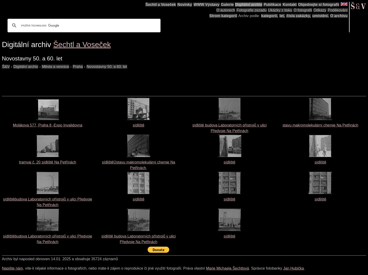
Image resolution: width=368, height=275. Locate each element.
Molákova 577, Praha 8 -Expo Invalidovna (47, 125)
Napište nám (12, 268)
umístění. (320, 16)
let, (282, 16)
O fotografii (303, 10)
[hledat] (83, 25)
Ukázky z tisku (280, 10)
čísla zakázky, (298, 16)
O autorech (225, 10)
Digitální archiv (248, 5)
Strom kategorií (223, 16)
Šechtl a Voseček (161, 5)
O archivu (339, 16)
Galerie (227, 5)
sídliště (138, 125)
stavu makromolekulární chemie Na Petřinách (320, 125)
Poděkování (338, 10)
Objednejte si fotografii (318, 5)
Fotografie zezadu (252, 10)
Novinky (184, 5)
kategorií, (269, 16)
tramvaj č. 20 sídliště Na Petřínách (47, 162)
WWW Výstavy (206, 5)
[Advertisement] (87, 80)
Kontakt (290, 5)
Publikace (272, 5)
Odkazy (320, 10)
